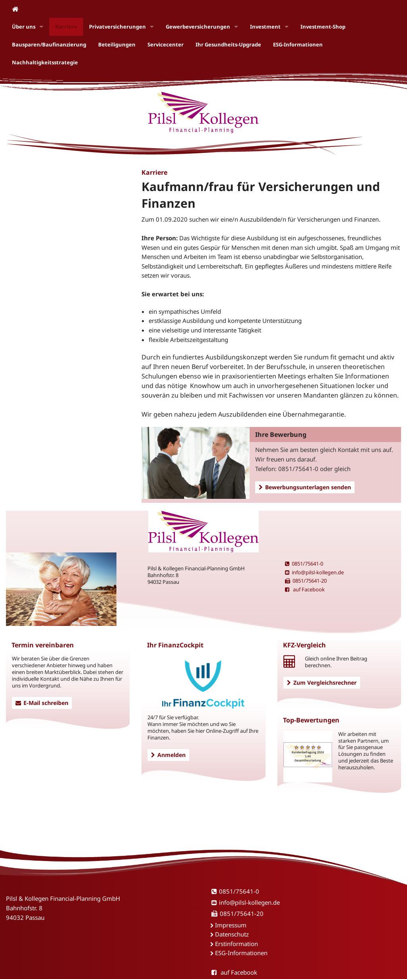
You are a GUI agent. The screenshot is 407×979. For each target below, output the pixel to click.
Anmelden (168, 755)
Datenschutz (232, 934)
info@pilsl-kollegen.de (314, 572)
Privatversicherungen (117, 26)
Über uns (23, 26)
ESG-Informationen (298, 44)
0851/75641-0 (304, 563)
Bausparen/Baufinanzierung (49, 44)
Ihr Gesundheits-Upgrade (228, 44)
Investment (265, 26)
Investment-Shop (322, 26)
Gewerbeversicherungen (198, 26)
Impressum (230, 925)
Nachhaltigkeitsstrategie (45, 62)
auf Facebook (305, 589)
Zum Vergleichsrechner (322, 682)
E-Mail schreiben (42, 703)
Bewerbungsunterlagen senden (305, 487)
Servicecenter (165, 44)
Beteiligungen (117, 44)
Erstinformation (236, 944)
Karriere (66, 26)
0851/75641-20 (306, 580)
